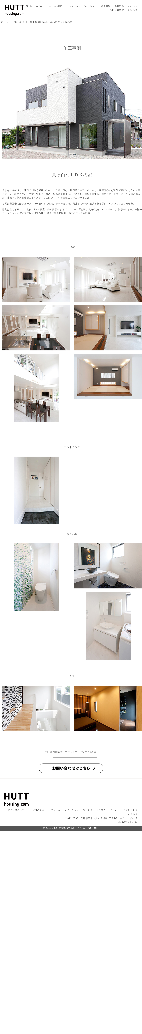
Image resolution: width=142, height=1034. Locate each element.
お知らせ (132, 10)
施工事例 (105, 6)
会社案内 (119, 6)
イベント (132, 6)
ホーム (5, 22)
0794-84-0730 (129, 822)
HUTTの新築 (55, 6)
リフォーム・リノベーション (82, 6)
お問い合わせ (117, 10)
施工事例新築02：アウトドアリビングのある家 (71, 752)
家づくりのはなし (35, 6)
